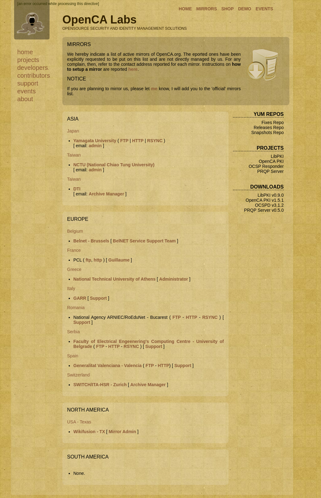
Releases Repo (269, 127)
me (154, 88)
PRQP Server (270, 171)
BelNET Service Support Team (144, 240)
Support (27, 83)
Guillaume (119, 259)
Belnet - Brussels (91, 240)
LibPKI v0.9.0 (271, 195)
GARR (79, 298)
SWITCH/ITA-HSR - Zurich (100, 384)
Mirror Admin (122, 431)
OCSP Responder (266, 166)
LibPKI (277, 156)
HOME (185, 8)
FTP (124, 140)
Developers (32, 67)
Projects (28, 59)
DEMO (244, 8)
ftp (88, 259)
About (25, 99)
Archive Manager (106, 193)
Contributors (33, 75)
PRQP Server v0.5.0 (264, 210)
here (133, 69)
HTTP (138, 140)
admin (95, 145)
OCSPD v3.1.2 (269, 205)
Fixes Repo (272, 122)
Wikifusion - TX (89, 431)
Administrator (173, 279)
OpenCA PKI (271, 161)
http (98, 259)
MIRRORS (206, 8)
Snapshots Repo (267, 132)
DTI (77, 188)
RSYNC (154, 140)
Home (25, 52)
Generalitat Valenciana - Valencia (107, 365)
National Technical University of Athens (114, 279)
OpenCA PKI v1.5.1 (265, 200)
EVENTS (264, 8)
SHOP (227, 8)
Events (26, 91)
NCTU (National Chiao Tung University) (114, 164)
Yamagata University (94, 140)
